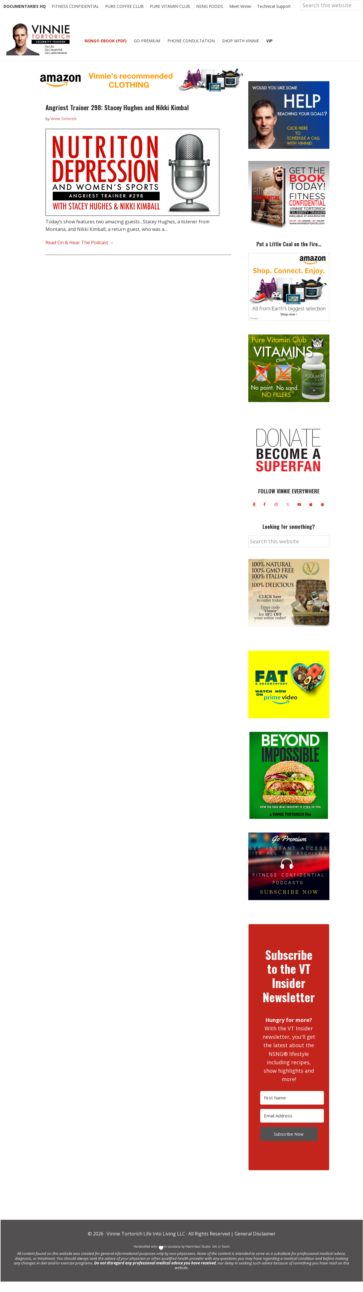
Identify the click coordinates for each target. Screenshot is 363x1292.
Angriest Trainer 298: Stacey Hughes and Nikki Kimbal (117, 117)
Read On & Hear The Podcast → (79, 253)
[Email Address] (292, 1126)
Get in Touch (221, 1257)
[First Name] (292, 1108)
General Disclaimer (255, 1244)
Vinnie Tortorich (40, 49)
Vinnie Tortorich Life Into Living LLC (146, 1244)
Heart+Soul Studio (197, 1257)
